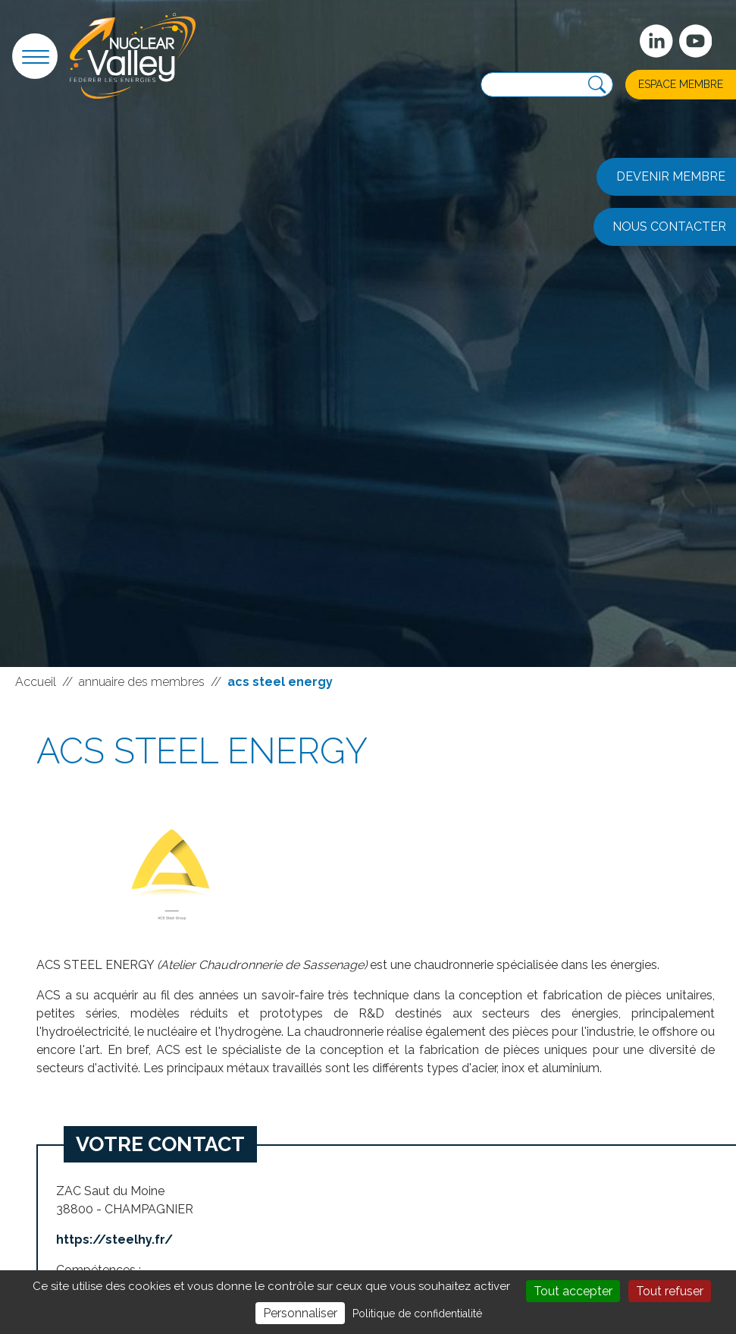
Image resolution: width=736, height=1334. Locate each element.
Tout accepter (573, 1291)
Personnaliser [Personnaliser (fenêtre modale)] (300, 1313)
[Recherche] (596, 84)
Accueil (35, 682)
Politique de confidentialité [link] (417, 1313)
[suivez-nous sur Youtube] (696, 41)
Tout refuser (669, 1291)
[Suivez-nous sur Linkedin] (656, 41)
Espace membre (680, 84)
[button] (35, 56)
